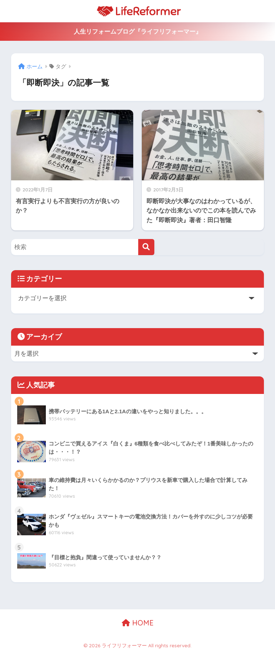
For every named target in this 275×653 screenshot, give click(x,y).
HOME (138, 622)
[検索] (146, 247)
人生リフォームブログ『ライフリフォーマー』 (138, 31)
